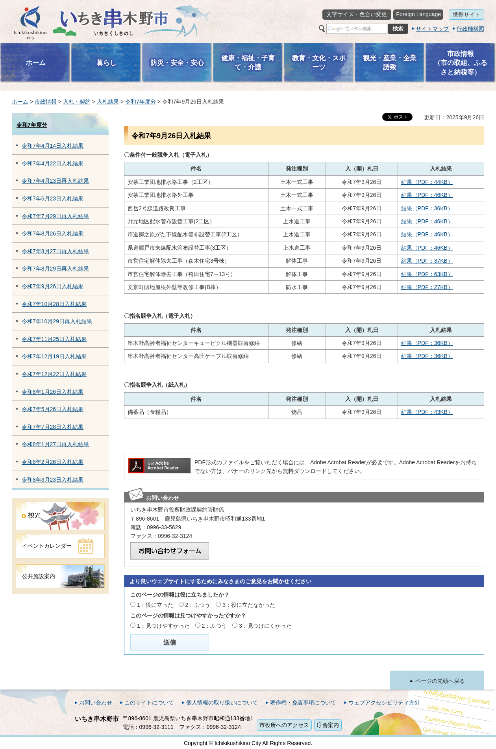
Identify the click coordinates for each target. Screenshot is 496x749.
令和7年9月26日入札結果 (52, 286)
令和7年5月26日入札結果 (52, 409)
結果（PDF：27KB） (427, 287)
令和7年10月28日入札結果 (54, 304)
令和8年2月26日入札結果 (52, 462)
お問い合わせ (95, 702)
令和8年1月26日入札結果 (52, 392)
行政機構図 (470, 29)
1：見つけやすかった (163, 626)
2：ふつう (198, 605)
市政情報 (46, 101)
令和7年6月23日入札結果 (52, 198)
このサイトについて (149, 702)
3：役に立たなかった (248, 605)
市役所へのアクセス (284, 725)
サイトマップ (432, 29)
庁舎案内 (328, 725)
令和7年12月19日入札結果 (54, 356)
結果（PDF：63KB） (427, 274)
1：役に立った (155, 605)
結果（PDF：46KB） (427, 195)
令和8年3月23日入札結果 (52, 479)
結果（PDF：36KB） (427, 208)
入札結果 (108, 101)
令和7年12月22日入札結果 (54, 374)
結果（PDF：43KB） (427, 412)
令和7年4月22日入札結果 (52, 163)
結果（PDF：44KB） (427, 182)
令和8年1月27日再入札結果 (55, 444)
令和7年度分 (140, 101)
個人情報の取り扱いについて (222, 702)
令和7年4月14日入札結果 (52, 146)
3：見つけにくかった (265, 626)
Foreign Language (418, 14)
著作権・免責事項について (303, 702)
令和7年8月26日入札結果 (52, 233)
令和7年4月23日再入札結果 (55, 181)
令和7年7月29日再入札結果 (55, 216)
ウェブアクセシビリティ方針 (384, 702)
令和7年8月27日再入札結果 (55, 251)
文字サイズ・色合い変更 (356, 14)
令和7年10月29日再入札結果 (57, 321)
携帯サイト (466, 14)
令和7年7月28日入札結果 (52, 427)
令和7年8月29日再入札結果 (55, 268)
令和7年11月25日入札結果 (54, 339)
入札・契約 (77, 101)
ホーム (20, 101)
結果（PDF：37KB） (427, 261)
